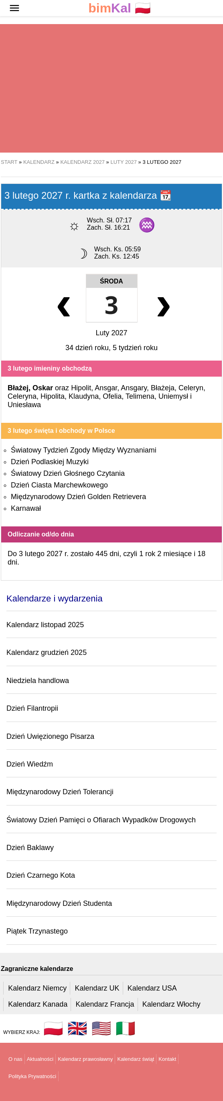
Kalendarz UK (97, 988)
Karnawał (26, 508)
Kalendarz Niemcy (37, 988)
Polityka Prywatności (32, 1076)
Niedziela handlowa (37, 681)
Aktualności (40, 1059)
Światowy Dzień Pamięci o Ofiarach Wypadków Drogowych (101, 820)
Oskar (42, 388)
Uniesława (24, 405)
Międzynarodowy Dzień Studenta (59, 903)
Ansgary (134, 388)
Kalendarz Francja (105, 1004)
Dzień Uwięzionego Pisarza (50, 736)
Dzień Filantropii (32, 708)
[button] (14, 8)
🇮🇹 (126, 1028)
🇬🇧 (77, 1028)
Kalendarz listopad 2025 (45, 625)
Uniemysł (173, 396)
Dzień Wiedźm (29, 764)
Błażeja (162, 388)
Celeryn (190, 388)
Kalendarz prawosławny (85, 1059)
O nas (15, 1059)
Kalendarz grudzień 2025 (46, 652)
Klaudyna (84, 396)
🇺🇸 (101, 1028)
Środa (111, 281)
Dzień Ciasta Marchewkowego (59, 485)
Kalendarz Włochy (171, 1004)
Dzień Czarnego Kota (40, 875)
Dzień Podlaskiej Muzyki (50, 462)
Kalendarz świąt (135, 1059)
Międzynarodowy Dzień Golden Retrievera (78, 497)
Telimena (140, 396)
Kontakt (167, 1059)
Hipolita (53, 396)
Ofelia (112, 396)
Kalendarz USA (152, 988)
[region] (111, 88)
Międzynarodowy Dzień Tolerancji (60, 792)
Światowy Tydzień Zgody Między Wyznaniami (83, 450)
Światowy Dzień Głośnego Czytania (68, 473)
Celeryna (22, 396)
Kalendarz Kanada (37, 1004)
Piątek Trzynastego (37, 931)
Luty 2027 (111, 333)
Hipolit (81, 388)
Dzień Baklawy (30, 848)
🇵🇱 (119, 8)
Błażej (18, 388)
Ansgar (106, 388)
